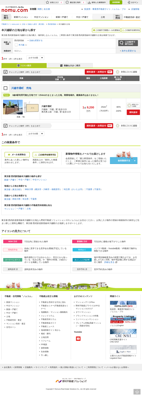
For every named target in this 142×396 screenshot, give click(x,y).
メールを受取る (17, 154)
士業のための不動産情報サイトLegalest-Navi (123, 357)
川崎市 (46, 189)
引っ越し (45, 355)
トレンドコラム (47, 316)
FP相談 (44, 344)
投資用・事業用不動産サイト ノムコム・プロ (122, 310)
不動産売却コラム (48, 319)
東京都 (7, 189)
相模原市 (56, 189)
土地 (103, 17)
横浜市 (38, 189)
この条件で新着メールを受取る (106, 30)
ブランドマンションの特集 (87, 316)
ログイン (133, 2)
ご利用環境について (94, 367)
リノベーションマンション (87, 319)
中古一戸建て (82, 17)
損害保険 (45, 348)
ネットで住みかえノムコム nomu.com (14, 9)
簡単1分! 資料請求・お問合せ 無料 (99, 71)
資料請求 (133, 112)
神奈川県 (29, 189)
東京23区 (16, 189)
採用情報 (18, 367)
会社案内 (7, 367)
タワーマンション (83, 312)
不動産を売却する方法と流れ (53, 302)
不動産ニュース (47, 326)
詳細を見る (109, 262)
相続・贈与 (46, 334)
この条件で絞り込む (128, 43)
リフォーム (46, 341)
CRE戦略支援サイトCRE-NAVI (118, 340)
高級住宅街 (84, 326)
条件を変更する (129, 51)
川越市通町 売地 (21, 88)
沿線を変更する (36, 40)
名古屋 (47, 9)
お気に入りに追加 (127, 71)
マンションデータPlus (85, 302)
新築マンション (20, 17)
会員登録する (123, 160)
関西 (40, 9)
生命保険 (45, 352)
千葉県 (89, 189)
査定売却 (131, 17)
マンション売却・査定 (15, 324)
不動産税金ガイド (48, 323)
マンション (9, 208)
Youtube (78, 338)
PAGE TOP (137, 392)
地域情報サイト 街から (51, 330)
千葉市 (97, 189)
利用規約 (53, 367)
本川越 (21, 45)
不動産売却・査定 (14, 320)
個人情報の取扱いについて (71, 367)
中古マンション (41, 17)
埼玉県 (67, 189)
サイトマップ (41, 367)
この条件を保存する (131, 30)
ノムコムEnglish (117, 325)
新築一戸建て (62, 17)
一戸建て (20, 208)
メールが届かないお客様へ (117, 367)
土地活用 (45, 337)
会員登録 (116, 2)
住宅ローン (11, 327)
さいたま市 (77, 189)
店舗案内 (28, 367)
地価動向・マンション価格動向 (54, 312)
